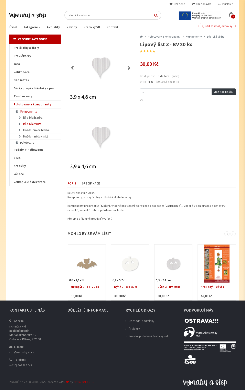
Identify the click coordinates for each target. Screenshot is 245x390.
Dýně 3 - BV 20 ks (169, 287)
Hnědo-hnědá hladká (34, 130)
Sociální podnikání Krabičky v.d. (147, 336)
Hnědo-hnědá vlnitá (33, 136)
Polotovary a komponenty (164, 36)
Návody (71, 27)
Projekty (133, 329)
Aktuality (53, 27)
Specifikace (91, 183)
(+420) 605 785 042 (20, 365)
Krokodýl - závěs (212, 287)
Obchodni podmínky (140, 321)
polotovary (24, 142)
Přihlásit (225, 4)
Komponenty (26, 111)
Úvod (13, 27)
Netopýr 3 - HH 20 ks (85, 287)
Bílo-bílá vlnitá (29, 124)
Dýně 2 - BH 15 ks (126, 287)
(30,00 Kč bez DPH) (167, 82)
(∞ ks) (175, 76)
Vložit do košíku (223, 92)
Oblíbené (177, 4)
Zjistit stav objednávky (217, 26)
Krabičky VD (92, 27)
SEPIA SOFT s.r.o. (84, 382)
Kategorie (31, 27)
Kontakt (112, 27)
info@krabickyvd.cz (21, 352)
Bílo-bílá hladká (30, 118)
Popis (71, 183)
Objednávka (201, 4)
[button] (72, 68)
